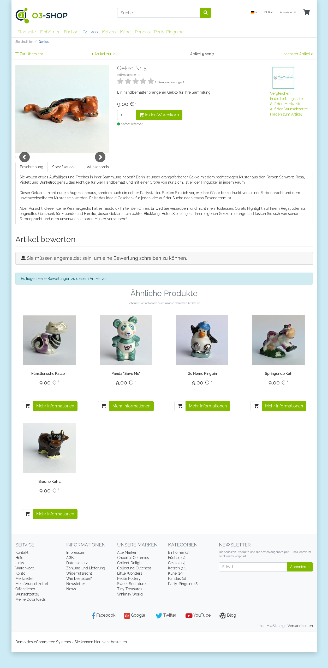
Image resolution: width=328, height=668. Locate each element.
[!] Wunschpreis (95, 182)
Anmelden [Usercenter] (288, 12)
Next (100, 165)
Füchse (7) (176, 573)
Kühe (125, 31)
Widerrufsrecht (79, 589)
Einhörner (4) (178, 568)
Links (19, 578)
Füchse (71, 31)
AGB (70, 573)
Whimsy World (130, 610)
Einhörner (50, 31)
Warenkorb (24, 584)
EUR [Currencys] (268, 12)
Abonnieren (299, 582)
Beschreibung (31, 182)
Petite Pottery (129, 594)
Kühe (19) (175, 589)
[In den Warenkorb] (27, 422)
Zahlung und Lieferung (85, 584)
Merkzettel (24, 594)
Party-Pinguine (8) (183, 599)
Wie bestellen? (79, 594)
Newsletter (75, 599)
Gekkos (90, 31)
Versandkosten (300, 641)
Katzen (109, 31)
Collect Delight (130, 578)
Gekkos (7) (176, 578)
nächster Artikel (298, 54)
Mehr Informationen (55, 421)
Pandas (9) (177, 594)
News (71, 605)
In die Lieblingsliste (286, 99)
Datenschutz (77, 578)
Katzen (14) (177, 584)
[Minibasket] (306, 12)
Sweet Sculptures (132, 599)
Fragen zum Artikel (286, 114)
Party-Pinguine (169, 31)
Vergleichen (280, 93)
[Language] (254, 12)
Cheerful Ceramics (133, 573)
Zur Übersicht (29, 54)
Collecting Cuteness (134, 584)
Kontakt (21, 568)
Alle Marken (127, 568)
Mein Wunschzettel (31, 599)
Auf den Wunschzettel (289, 109)
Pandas (142, 31)
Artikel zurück (104, 54)
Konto (20, 589)
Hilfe (19, 573)
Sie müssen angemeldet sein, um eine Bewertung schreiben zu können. (107, 273)
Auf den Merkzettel (286, 104)
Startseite (26, 31)
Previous (24, 165)
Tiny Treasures (129, 605)
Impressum (75, 568)
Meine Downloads (30, 615)
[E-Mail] (253, 582)
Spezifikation (63, 182)
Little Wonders (129, 589)
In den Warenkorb (159, 114)
